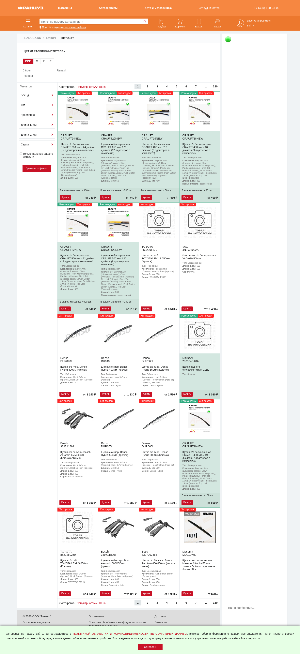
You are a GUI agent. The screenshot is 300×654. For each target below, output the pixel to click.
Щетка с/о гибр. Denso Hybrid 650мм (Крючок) (155, 368)
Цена (102, 86)
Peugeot (28, 75)
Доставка (160, 616)
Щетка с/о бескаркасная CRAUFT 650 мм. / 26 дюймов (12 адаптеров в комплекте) (115, 149)
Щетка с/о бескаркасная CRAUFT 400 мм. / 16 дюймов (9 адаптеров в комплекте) (156, 149)
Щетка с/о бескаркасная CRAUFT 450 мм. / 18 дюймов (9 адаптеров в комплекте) (196, 149)
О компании (96, 616)
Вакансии (161, 622)
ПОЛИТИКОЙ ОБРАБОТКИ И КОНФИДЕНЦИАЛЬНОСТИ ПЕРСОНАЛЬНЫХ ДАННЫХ (130, 633)
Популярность (86, 86)
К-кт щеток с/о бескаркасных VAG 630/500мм (199, 257)
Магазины (65, 7)
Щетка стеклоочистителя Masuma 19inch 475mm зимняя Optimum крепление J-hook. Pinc (198, 565)
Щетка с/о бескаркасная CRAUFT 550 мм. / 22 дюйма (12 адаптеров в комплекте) (77, 258)
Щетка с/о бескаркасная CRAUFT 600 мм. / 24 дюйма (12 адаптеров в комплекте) (78, 147)
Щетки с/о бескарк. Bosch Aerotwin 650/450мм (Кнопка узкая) (158, 563)
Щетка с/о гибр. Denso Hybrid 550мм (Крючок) (114, 453)
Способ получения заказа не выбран (64, 27)
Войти (250, 25)
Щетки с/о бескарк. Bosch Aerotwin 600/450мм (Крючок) (116, 563)
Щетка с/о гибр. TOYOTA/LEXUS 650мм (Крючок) (156, 258)
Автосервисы (108, 7)
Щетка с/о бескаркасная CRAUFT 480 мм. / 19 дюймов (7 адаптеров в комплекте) (196, 456)
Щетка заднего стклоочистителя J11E (195, 368)
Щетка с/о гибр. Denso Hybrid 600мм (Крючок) (155, 453)
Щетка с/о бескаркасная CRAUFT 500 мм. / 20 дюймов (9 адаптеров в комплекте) (115, 260)
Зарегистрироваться (259, 20)
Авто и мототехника (158, 7)
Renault (61, 70)
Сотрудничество (209, 7)
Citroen (27, 70)
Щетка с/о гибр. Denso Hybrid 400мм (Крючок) (73, 368)
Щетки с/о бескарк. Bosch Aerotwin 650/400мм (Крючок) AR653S (75, 455)
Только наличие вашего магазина (36, 155)
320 (215, 86)
